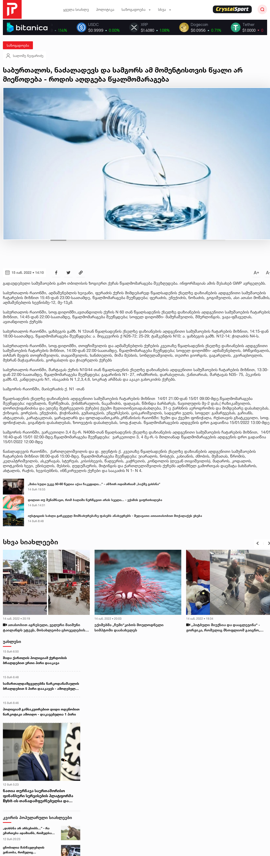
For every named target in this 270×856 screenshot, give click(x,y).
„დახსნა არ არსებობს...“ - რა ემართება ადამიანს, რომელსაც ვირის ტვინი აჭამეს (28, 830)
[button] (257, 543)
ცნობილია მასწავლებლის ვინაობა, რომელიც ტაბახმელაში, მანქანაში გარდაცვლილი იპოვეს (23, 850)
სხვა (164, 9)
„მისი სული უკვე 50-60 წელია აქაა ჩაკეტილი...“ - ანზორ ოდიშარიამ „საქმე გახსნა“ (94, 484)
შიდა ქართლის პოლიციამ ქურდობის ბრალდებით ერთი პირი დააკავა (35, 660)
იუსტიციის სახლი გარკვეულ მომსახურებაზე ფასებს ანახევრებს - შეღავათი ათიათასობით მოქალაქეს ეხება (115, 516)
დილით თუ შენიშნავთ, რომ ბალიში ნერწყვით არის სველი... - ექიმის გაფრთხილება (95, 500)
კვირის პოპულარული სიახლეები (37, 817)
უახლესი (12, 641)
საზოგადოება (136, 9)
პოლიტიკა (105, 9)
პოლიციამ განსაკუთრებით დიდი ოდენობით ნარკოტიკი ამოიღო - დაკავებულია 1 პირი (41, 711)
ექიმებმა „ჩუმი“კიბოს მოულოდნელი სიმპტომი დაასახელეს (129, 628)
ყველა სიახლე (76, 9)
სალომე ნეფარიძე (24, 56)
